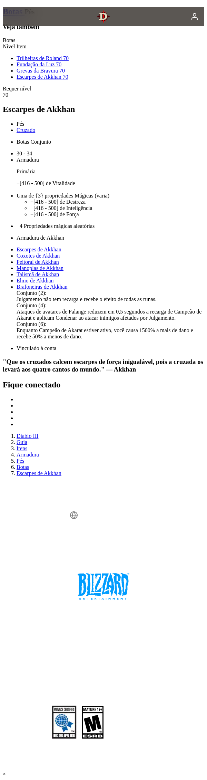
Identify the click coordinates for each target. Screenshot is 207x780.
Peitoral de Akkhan (38, 262)
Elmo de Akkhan (35, 280)
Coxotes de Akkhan (38, 256)
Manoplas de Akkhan (40, 268)
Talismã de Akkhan (38, 274)
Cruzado (26, 130)
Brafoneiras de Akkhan (42, 287)
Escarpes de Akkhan (39, 249)
